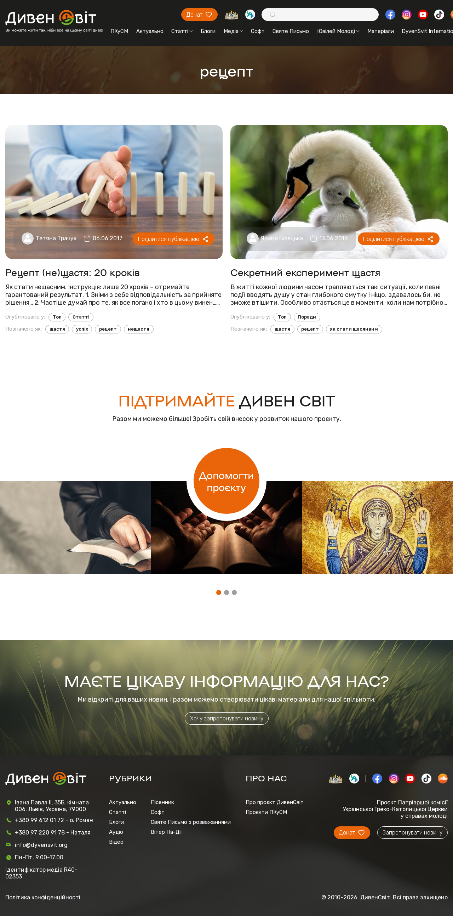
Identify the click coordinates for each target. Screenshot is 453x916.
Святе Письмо (291, 31)
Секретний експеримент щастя (305, 272)
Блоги (208, 31)
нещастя (138, 329)
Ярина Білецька (282, 238)
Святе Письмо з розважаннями (191, 822)
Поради (307, 317)
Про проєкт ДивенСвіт (275, 802)
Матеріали (380, 31)
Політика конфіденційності (42, 897)
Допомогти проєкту (226, 481)
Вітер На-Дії (166, 832)
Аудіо (116, 832)
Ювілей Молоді (338, 31)
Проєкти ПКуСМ (266, 812)
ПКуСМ (119, 31)
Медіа (233, 31)
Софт (258, 31)
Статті (182, 31)
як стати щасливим (354, 329)
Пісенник (162, 802)
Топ (57, 317)
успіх (82, 329)
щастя (57, 329)
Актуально (150, 31)
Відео (116, 842)
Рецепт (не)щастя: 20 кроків (72, 272)
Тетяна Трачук (56, 238)
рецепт (108, 329)
